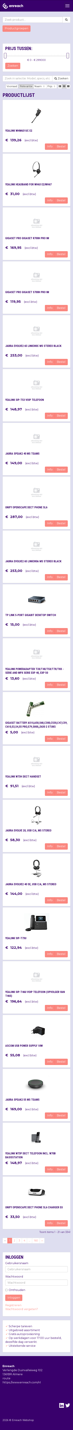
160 (36, 1240)
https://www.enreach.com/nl (22, 1382)
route (6, 1378)
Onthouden (15, 1290)
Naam (39, 86)
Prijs (51, 86)
